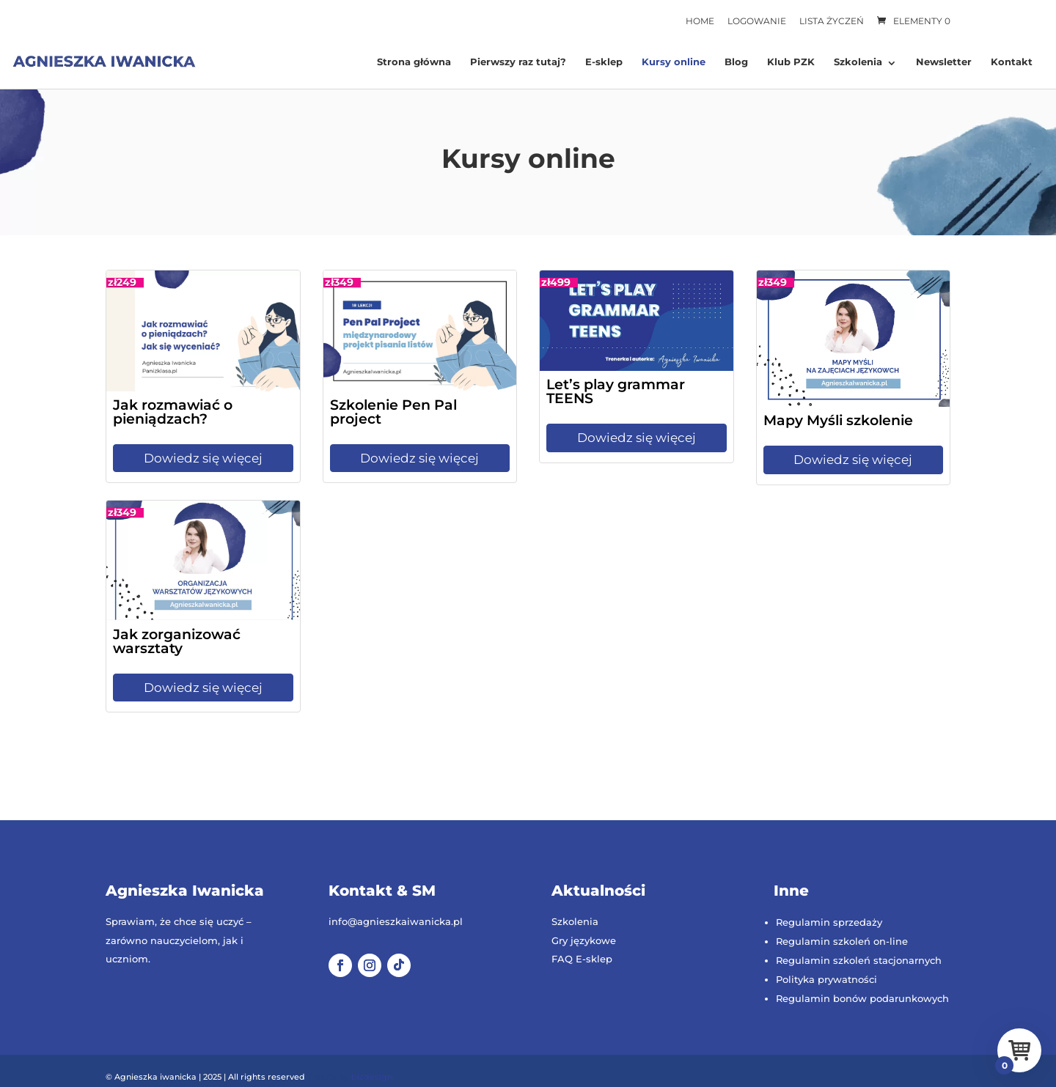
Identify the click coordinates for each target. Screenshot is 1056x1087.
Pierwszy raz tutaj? (518, 62)
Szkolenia (858, 62)
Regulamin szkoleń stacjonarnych (859, 960)
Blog (736, 62)
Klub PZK (791, 62)
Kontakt (1012, 62)
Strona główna (414, 62)
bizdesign (371, 1077)
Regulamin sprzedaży (829, 922)
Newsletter (944, 62)
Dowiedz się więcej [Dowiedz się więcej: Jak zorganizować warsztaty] (203, 687)
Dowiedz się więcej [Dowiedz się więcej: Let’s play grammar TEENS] (636, 437)
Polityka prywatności (826, 979)
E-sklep (604, 62)
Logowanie (756, 20)
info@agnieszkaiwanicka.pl (396, 921)
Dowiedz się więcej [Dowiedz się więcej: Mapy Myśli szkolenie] (852, 459)
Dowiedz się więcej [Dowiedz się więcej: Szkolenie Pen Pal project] (419, 458)
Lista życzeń (831, 20)
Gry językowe (583, 940)
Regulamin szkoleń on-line (842, 941)
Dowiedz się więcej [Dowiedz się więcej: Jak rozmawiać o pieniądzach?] (203, 458)
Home (700, 20)
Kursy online (673, 62)
